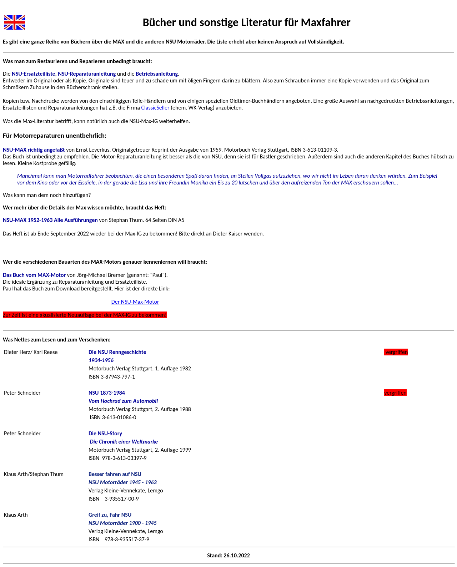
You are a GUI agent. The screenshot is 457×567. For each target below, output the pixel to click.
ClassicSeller (155, 107)
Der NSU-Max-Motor (135, 301)
